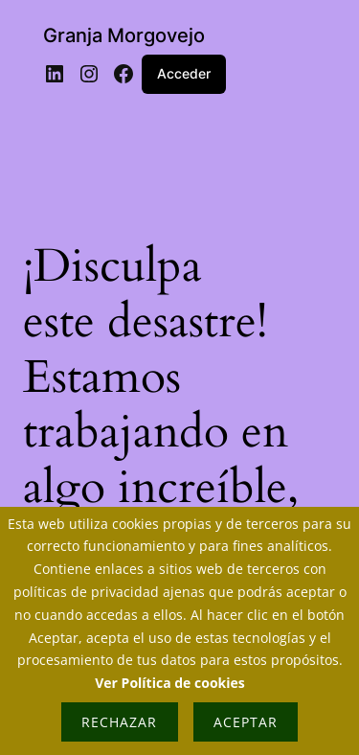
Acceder (184, 73)
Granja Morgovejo (124, 35)
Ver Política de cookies (170, 683)
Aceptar (245, 722)
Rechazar (119, 722)
